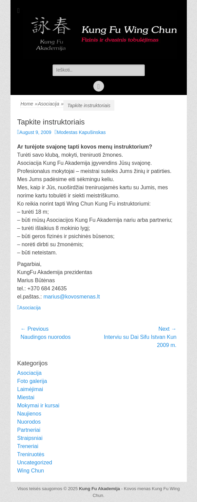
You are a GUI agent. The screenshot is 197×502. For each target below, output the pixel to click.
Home (29, 104)
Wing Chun (30, 471)
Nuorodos (29, 422)
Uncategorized (34, 462)
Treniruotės (30, 454)
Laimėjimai (30, 389)
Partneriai (28, 430)
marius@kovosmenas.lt (71, 297)
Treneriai (28, 446)
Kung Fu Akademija (99, 488)
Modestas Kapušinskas (81, 132)
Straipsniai (30, 438)
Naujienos (29, 414)
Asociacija (51, 104)
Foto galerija (32, 381)
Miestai (26, 397)
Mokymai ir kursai (38, 405)
